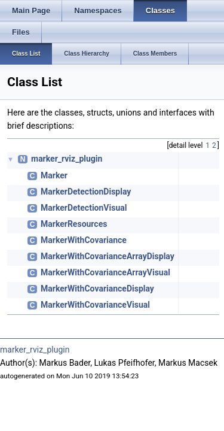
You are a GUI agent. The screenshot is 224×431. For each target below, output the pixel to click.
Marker (54, 175)
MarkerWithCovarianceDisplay (97, 288)
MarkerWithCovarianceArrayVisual (105, 272)
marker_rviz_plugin (66, 158)
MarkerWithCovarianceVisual (95, 304)
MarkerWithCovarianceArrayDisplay (107, 256)
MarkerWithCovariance (84, 240)
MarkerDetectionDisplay (86, 191)
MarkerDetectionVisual (84, 208)
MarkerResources (74, 224)
